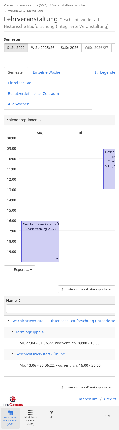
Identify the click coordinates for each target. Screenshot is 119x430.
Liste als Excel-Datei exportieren (86, 289)
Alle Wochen (18, 104)
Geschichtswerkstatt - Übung (45, 224)
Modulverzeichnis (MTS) (30, 418)
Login (108, 413)
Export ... (19, 269)
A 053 (52, 229)
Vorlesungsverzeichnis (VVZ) (25, 5)
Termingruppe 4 (29, 331)
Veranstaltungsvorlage (25, 10)
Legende (104, 72)
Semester (12, 39)
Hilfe (51, 414)
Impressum (87, 398)
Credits (110, 398)
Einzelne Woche (46, 72)
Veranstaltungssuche (68, 5)
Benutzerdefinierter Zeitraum (33, 93)
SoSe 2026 (69, 47)
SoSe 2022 (16, 47)
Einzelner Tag (19, 82)
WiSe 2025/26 (42, 47)
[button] (57, 259)
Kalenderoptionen (22, 119)
